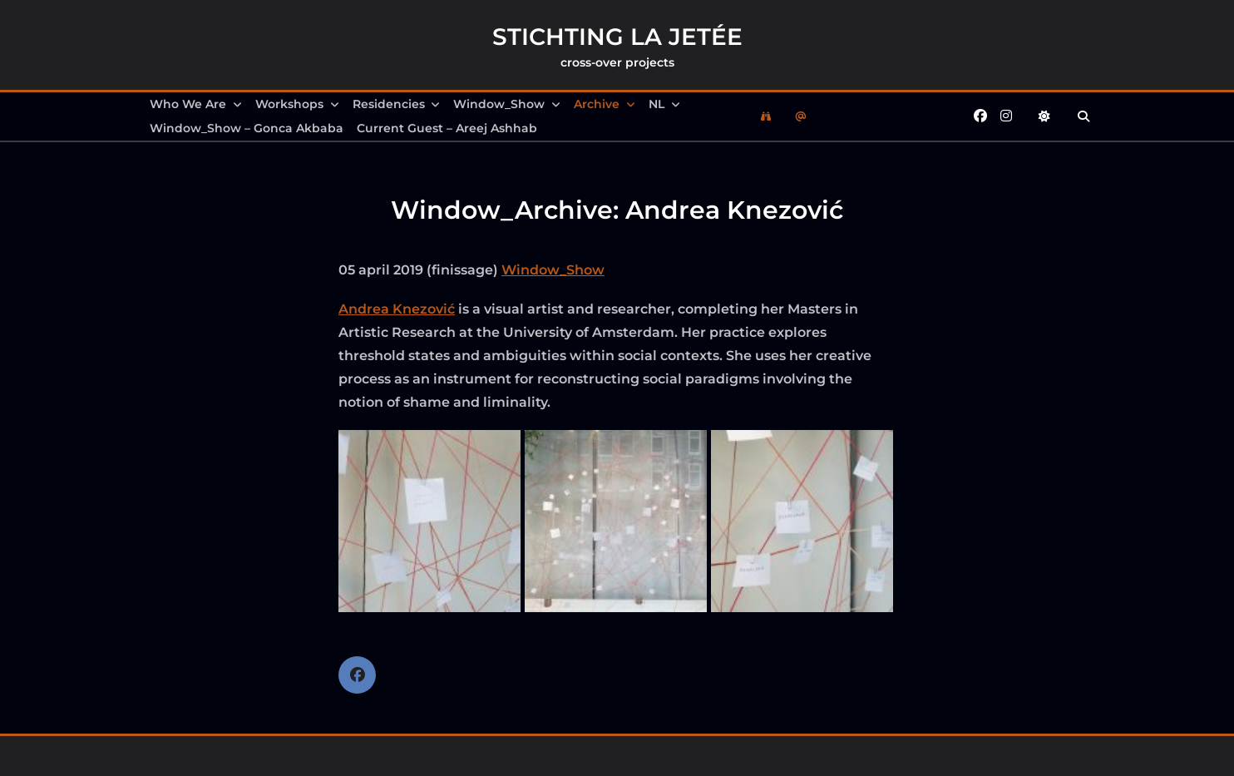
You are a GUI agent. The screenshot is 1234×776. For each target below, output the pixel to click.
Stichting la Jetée (617, 36)
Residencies (397, 104)
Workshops (297, 104)
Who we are (196, 104)
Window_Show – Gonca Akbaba (246, 128)
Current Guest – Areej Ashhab (447, 128)
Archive (604, 104)
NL (664, 104)
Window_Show (506, 104)
